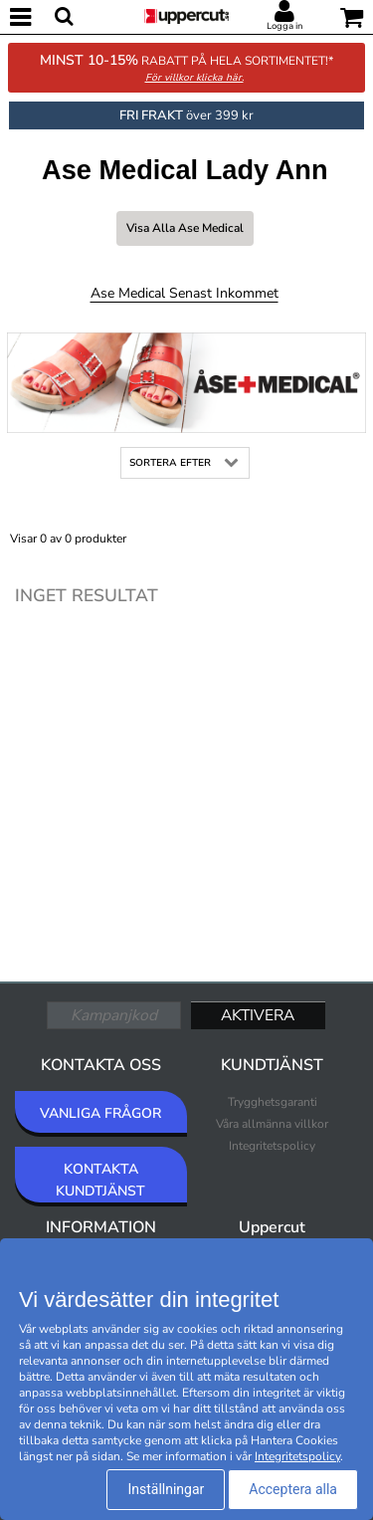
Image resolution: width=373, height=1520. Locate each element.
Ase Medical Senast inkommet (185, 293)
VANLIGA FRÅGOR (100, 1113)
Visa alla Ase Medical (185, 228)
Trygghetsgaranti (272, 1102)
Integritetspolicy (272, 1146)
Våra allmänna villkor (272, 1124)
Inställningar (165, 1489)
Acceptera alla (293, 1489)
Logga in (284, 26)
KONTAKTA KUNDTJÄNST (100, 1180)
